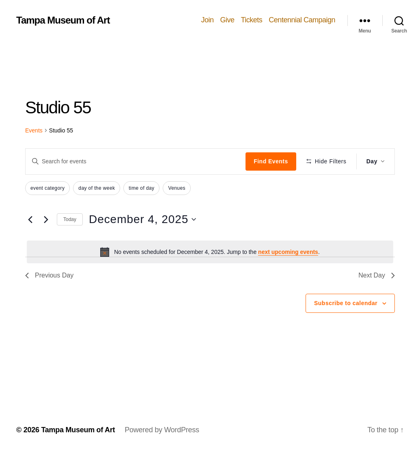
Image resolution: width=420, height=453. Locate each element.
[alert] (210, 252)
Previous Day (49, 275)
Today (69, 219)
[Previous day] (30, 219)
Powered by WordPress (162, 430)
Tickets (252, 20)
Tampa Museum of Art (63, 20)
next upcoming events (288, 252)
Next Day (376, 275)
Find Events (271, 161)
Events (34, 130)
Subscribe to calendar (345, 303)
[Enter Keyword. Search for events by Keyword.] (136, 161)
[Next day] (46, 219)
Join (207, 20)
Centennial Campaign (302, 20)
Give (227, 20)
